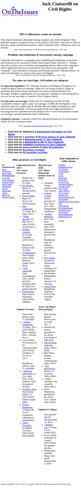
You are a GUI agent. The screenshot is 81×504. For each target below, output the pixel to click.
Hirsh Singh (7, 174)
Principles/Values (66, 208)
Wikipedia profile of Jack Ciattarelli (43, 139)
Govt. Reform (64, 191)
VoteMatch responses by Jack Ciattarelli (44, 144)
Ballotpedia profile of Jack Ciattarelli (44, 142)
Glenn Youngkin (26, 424)
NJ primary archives (33, 150)
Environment (64, 182)
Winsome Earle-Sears (27, 372)
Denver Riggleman (27, 406)
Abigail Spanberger (27, 323)
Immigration (63, 199)
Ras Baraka (27, 185)
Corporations (64, 171)
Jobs (60, 204)
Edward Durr (28, 291)
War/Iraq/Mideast (66, 215)
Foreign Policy (64, 187)
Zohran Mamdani (48, 215)
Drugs (61, 176)
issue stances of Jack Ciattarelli (58, 137)
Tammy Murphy (8, 197)
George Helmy (8, 182)
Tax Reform (63, 212)
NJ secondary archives (35, 152)
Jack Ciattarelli (27, 269)
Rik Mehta (6, 187)
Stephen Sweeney (26, 230)
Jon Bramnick (28, 253)
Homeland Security (66, 197)
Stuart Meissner (6, 194)
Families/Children (66, 184)
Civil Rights (63, 169)
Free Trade (63, 189)
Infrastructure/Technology (69, 202)
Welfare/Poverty (65, 217)
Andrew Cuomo (48, 194)
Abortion (62, 165)
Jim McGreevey (49, 367)
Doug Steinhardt (6, 170)
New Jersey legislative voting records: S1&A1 (38, 126)
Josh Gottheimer (27, 207)
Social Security (65, 210)
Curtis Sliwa (50, 286)
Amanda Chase (29, 389)
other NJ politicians (53, 147)
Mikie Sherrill (25, 217)
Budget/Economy (66, 167)
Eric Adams (49, 258)
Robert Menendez (6, 190)
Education (63, 178)
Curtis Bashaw (8, 180)
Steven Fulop (28, 196)
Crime (61, 174)
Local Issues (64, 206)
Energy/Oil (63, 180)
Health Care (63, 195)
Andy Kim (6, 178)
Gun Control (64, 193)
